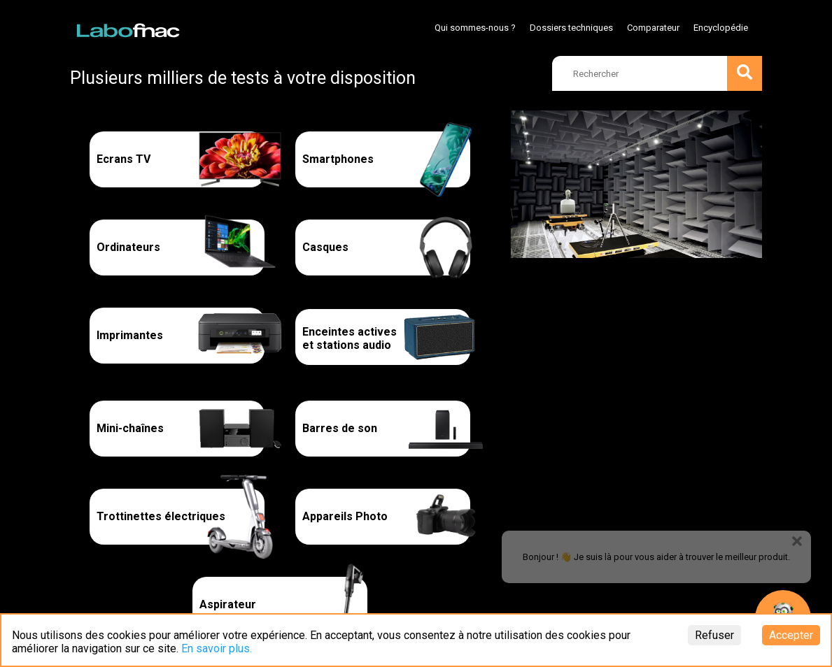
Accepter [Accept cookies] (791, 635)
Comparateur (653, 27)
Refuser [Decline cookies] (714, 635)
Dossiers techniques (571, 27)
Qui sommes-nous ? (475, 27)
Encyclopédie (720, 27)
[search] (657, 73)
